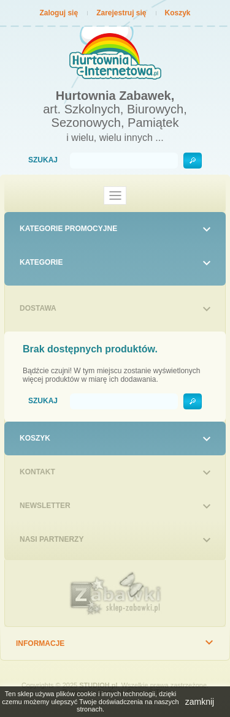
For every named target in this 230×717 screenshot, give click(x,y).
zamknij (199, 702)
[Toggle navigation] (115, 195)
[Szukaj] (124, 161)
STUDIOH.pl (98, 685)
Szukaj (43, 160)
